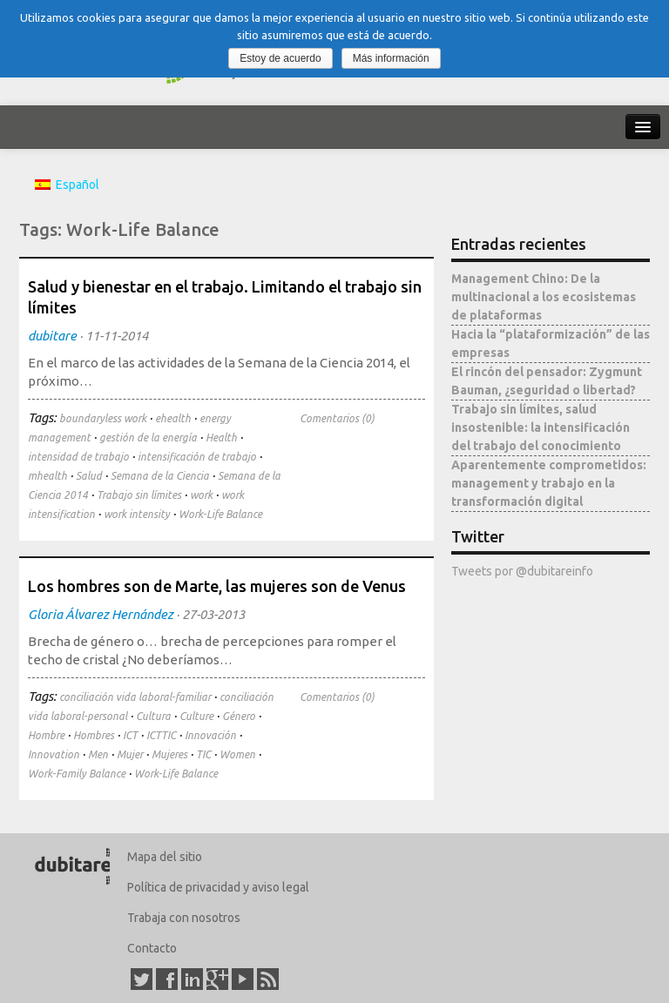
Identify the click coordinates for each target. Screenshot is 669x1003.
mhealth (47, 475)
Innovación (210, 735)
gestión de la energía (148, 437)
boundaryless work (102, 418)
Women (237, 754)
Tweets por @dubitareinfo (522, 571)
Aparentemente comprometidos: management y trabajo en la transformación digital (548, 483)
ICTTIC (161, 735)
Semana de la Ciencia (160, 475)
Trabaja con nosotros (183, 918)
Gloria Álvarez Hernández (100, 614)
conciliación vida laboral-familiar (135, 697)
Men (98, 754)
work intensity (137, 514)
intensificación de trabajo (197, 456)
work (201, 495)
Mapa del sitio (164, 857)
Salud (89, 475)
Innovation (53, 754)
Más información (391, 58)
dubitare (52, 335)
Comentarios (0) (337, 418)
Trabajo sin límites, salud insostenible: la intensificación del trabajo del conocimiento (540, 427)
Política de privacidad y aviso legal (218, 887)
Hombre (46, 735)
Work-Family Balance (76, 773)
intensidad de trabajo (78, 456)
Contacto (152, 948)
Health (221, 437)
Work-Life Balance (220, 514)
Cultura (153, 716)
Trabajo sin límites (139, 495)
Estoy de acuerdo (280, 58)
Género (238, 716)
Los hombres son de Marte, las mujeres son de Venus (217, 586)
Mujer (130, 754)
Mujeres (169, 754)
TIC (203, 754)
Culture (196, 716)
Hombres (93, 735)
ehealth (173, 418)
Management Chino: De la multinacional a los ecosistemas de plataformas (543, 297)
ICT (130, 735)
